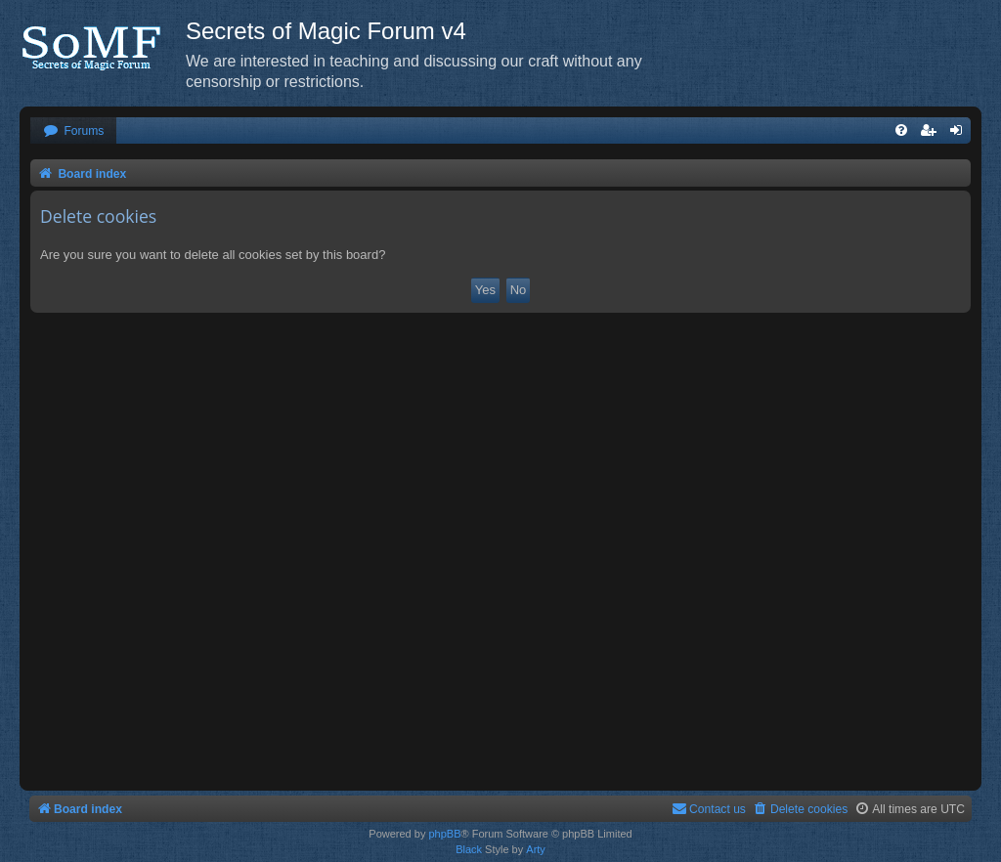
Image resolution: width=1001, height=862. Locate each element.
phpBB (444, 834)
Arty (535, 849)
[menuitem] (73, 131)
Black (469, 849)
